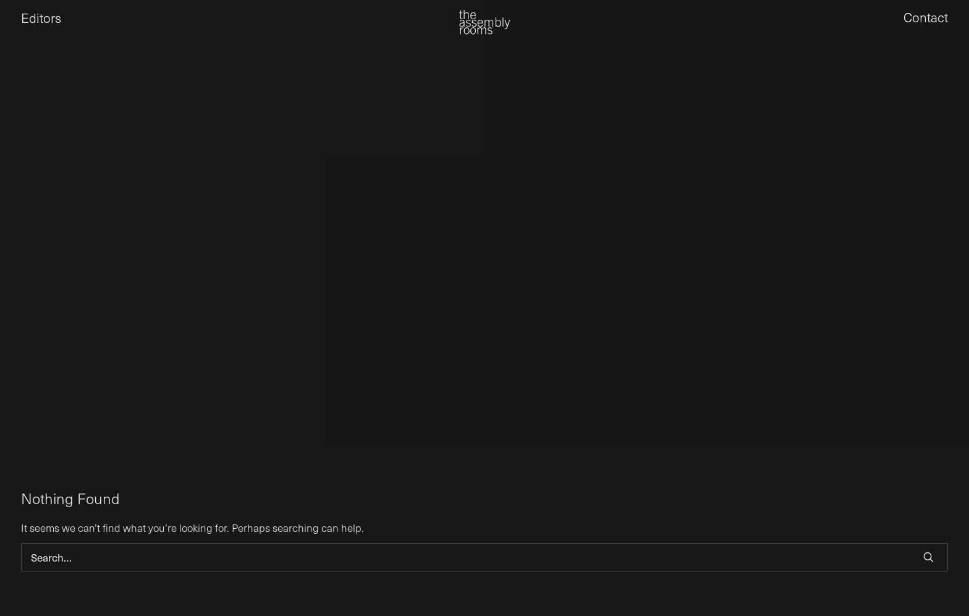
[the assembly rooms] (484, 31)
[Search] (484, 557)
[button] (928, 557)
